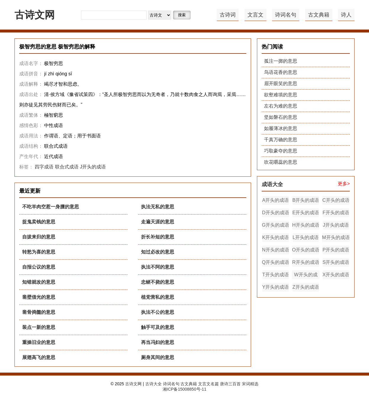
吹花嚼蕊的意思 (280, 162)
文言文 (255, 15)
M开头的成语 (335, 237)
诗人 (346, 15)
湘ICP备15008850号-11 (184, 389)
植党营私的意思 (157, 297)
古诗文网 (34, 14)
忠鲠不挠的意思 (157, 282)
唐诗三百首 (230, 383)
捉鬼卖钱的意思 (38, 221)
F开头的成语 (336, 212)
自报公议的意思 (38, 266)
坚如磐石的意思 (280, 117)
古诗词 (228, 15)
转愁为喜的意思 (38, 251)
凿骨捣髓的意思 (38, 312)
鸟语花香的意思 (280, 72)
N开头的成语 (275, 249)
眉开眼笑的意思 (280, 83)
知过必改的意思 (157, 251)
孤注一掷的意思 (280, 61)
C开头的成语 (335, 200)
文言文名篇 (208, 383)
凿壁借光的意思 (38, 297)
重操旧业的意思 (38, 342)
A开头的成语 (275, 200)
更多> (344, 183)
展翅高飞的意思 (38, 357)
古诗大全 (153, 383)
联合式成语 (67, 166)
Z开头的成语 (305, 287)
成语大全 (272, 184)
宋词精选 (250, 383)
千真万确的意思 (280, 139)
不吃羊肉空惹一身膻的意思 (50, 206)
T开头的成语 (275, 274)
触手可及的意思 (157, 327)
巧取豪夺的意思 (280, 150)
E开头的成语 (305, 212)
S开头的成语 (336, 262)
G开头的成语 (275, 225)
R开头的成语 (305, 262)
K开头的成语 (275, 237)
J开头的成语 (93, 166)
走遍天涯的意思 (157, 221)
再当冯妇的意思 (157, 342)
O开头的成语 (305, 249)
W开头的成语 (305, 275)
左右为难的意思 (280, 105)
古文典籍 (318, 15)
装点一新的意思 (38, 327)
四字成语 (44, 166)
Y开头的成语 (275, 287)
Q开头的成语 (275, 262)
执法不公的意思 (157, 312)
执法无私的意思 (157, 206)
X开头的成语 (336, 274)
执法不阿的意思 (157, 266)
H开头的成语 (305, 225)
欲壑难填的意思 (280, 94)
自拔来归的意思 (38, 236)
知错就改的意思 (38, 282)
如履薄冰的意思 (280, 128)
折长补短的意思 (157, 236)
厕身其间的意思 (157, 357)
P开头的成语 (336, 249)
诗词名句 (285, 15)
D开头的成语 (275, 212)
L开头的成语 (306, 237)
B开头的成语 (305, 200)
